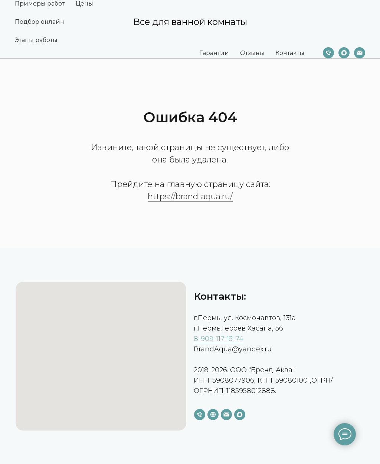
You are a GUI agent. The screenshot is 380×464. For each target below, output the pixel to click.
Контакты (289, 53)
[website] (213, 414)
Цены (84, 3)
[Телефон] (328, 52)
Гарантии (214, 53)
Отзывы (252, 53)
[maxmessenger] (344, 52)
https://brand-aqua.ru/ (190, 196)
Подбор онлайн (39, 21)
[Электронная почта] (359, 52)
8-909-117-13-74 (218, 339)
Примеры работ (40, 3)
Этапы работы (36, 40)
